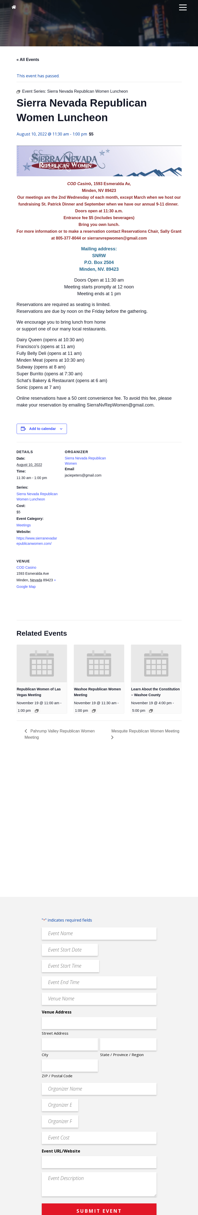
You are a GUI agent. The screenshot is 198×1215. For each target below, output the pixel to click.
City (45, 1054)
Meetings (24, 525)
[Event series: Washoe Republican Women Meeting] (94, 710)
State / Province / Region (122, 1054)
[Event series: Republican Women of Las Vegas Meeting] (36, 710)
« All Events (28, 59)
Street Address (55, 1033)
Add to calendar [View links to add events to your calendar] (42, 429)
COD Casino (26, 567)
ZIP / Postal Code (57, 1075)
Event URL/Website (61, 1151)
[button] (183, 7)
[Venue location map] (91, 586)
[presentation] (42, 663)
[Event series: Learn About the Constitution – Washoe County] (151, 710)
